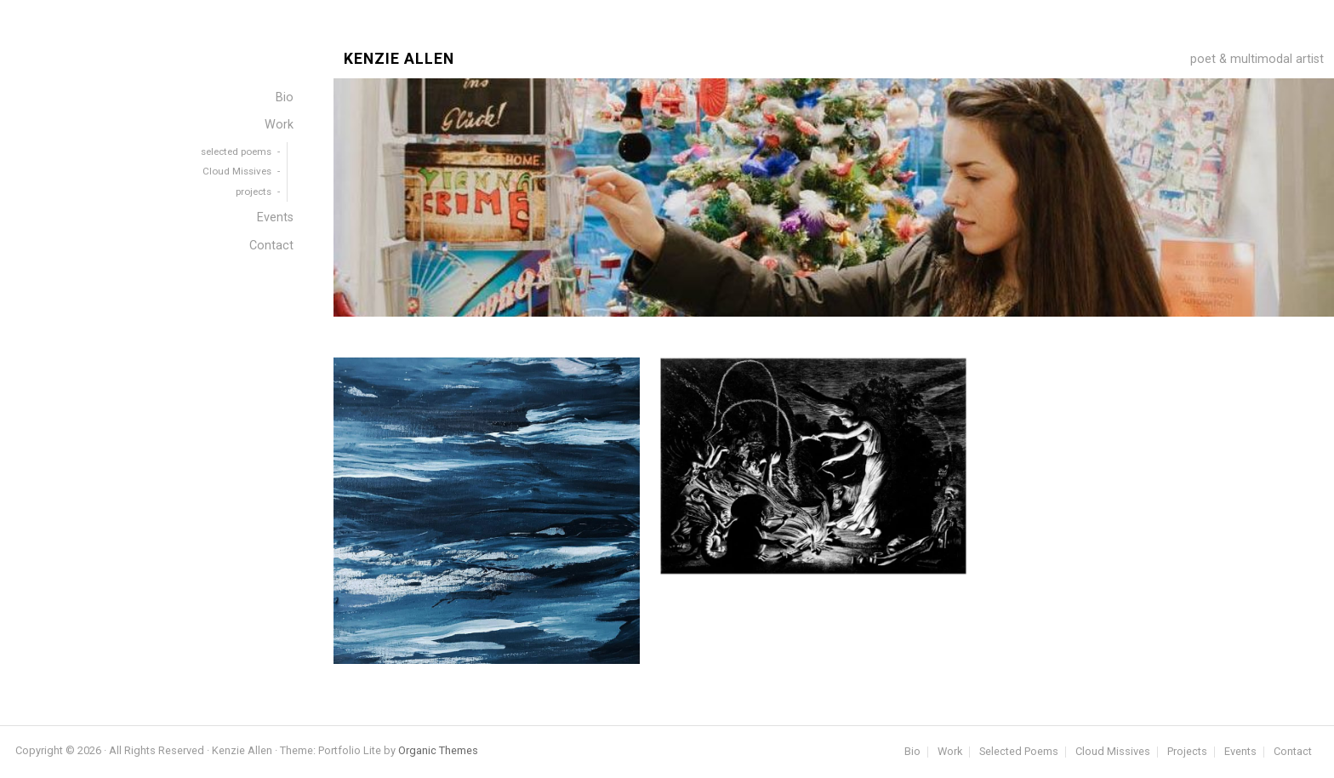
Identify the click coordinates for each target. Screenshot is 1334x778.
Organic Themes (438, 750)
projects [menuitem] (253, 191)
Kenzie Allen (399, 59)
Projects (1187, 752)
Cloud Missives (1112, 752)
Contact (1293, 752)
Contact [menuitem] (271, 245)
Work (950, 752)
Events (1240, 752)
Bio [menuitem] (285, 97)
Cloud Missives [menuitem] (236, 171)
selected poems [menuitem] (236, 151)
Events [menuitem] (275, 217)
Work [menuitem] (279, 124)
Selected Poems (1018, 752)
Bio (912, 752)
